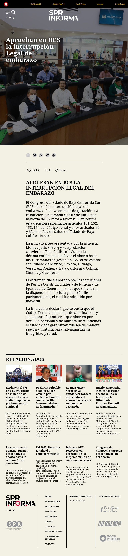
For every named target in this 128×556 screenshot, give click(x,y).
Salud (113, 4)
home (48, 496)
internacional (54, 531)
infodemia (51, 516)
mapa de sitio (77, 500)
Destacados (72, 4)
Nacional (94, 4)
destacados (52, 506)
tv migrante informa (52, 537)
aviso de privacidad (81, 496)
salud (48, 521)
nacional (50, 511)
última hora (52, 501)
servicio (50, 526)
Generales (49, 4)
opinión (49, 543)
